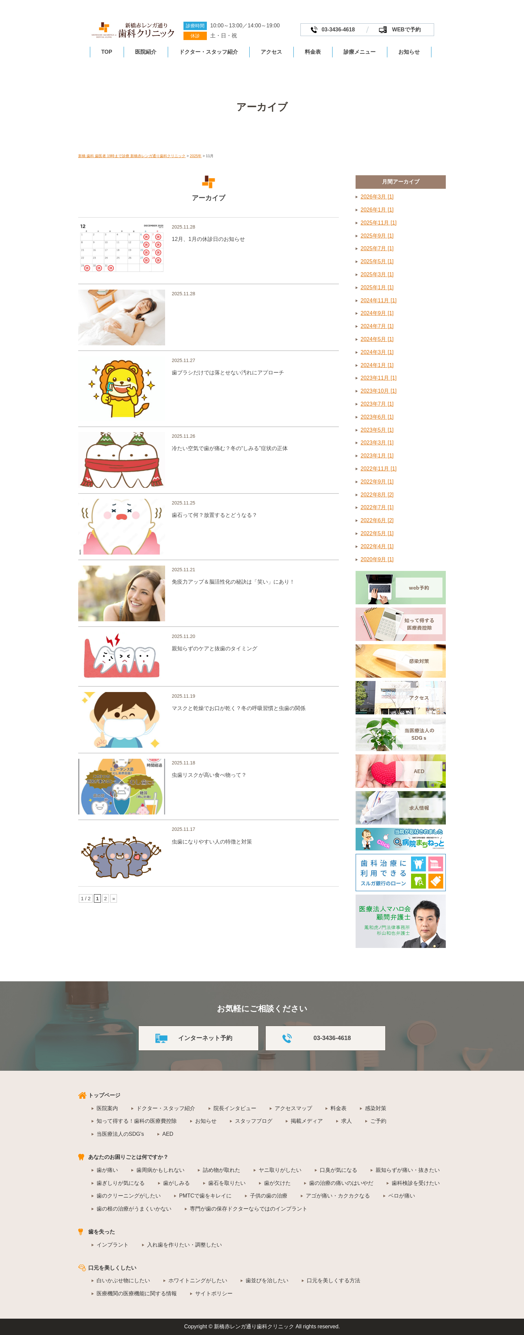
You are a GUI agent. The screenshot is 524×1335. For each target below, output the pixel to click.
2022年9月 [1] (377, 481)
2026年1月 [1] (377, 210)
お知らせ (409, 52)
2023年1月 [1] (377, 455)
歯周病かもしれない (160, 1170)
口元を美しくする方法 (333, 1280)
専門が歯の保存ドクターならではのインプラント (248, 1209)
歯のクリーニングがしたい (129, 1196)
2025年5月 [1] (377, 261)
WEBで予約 (406, 29)
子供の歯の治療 (268, 1196)
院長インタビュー (235, 1108)
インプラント (113, 1245)
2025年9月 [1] (377, 236)
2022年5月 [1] (377, 533)
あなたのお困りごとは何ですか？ (128, 1157)
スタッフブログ (253, 1121)
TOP (106, 52)
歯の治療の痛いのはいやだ (341, 1183)
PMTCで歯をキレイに (205, 1196)
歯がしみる (176, 1183)
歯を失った (101, 1232)
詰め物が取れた (221, 1170)
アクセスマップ (293, 1108)
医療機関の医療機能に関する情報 (137, 1293)
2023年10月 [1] (379, 391)
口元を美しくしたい (112, 1268)
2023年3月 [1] (377, 442)
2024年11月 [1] (379, 300)
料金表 (313, 52)
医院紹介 (145, 52)
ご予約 (378, 1121)
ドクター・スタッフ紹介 (208, 52)
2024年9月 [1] (377, 313)
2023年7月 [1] (377, 404)
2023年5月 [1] (377, 430)
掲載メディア (307, 1121)
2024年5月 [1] (377, 339)
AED (167, 1134)
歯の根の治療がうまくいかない (134, 1209)
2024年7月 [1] (377, 326)
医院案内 (107, 1108)
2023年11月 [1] (379, 378)
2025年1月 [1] (377, 287)
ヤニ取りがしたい (280, 1170)
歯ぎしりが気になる (121, 1183)
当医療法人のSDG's (120, 1134)
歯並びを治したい (267, 1280)
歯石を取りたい (227, 1183)
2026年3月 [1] (377, 197)
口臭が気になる (338, 1170)
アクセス (271, 52)
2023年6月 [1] (377, 417)
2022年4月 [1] (377, 546)
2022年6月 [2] (377, 520)
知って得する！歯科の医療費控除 (137, 1121)
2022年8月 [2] (377, 494)
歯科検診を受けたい (416, 1183)
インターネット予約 (205, 1038)
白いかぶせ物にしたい (123, 1280)
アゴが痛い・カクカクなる (338, 1196)
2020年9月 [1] (377, 559)
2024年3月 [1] (377, 352)
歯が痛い (107, 1170)
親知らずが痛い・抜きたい (408, 1170)
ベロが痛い (401, 1196)
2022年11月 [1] (379, 468)
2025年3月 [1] (377, 274)
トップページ (104, 1095)
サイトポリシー (214, 1293)
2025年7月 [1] (377, 248)
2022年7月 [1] (377, 507)
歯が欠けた (277, 1183)
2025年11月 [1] (379, 223)
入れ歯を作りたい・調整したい (184, 1245)
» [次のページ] (113, 929)
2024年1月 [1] (377, 365)
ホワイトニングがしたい (197, 1280)
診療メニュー (360, 52)
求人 (346, 1121)
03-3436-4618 (338, 29)
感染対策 (375, 1108)
